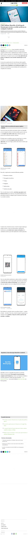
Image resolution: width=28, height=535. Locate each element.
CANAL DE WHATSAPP (4, 528)
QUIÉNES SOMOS (3, 526)
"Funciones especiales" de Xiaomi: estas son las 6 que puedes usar (12, 441)
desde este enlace (21, 379)
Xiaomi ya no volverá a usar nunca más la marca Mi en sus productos (12, 444)
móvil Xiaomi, (9, 49)
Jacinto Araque (3, 47)
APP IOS (2, 523)
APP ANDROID (3, 524)
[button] (1, 45)
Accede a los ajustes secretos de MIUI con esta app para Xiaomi (13, 448)
